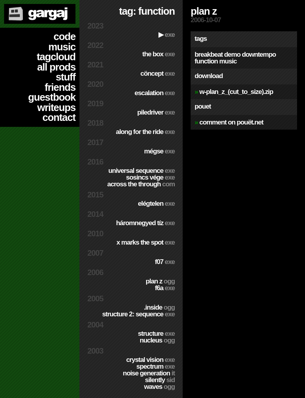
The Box (158, 54)
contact (58, 117)
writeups (56, 107)
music (61, 46)
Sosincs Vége (150, 177)
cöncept (158, 73)
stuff (65, 76)
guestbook (51, 97)
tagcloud (56, 56)
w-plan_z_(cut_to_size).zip (236, 92)
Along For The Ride (145, 132)
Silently (160, 380)
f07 (165, 262)
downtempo (259, 54)
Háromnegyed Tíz (145, 223)
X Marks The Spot (145, 242)
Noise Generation (149, 373)
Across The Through (141, 184)
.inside (159, 307)
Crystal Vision (150, 360)
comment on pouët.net (231, 122)
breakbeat (209, 54)
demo (232, 54)
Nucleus (157, 340)
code (64, 36)
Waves (159, 386)
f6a (165, 288)
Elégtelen (156, 203)
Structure (156, 333)
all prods (56, 67)
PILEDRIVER (156, 112)
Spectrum (155, 366)
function (206, 61)
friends (60, 87)
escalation (155, 93)
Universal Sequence (141, 170)
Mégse (159, 151)
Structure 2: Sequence (138, 314)
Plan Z (160, 281)
